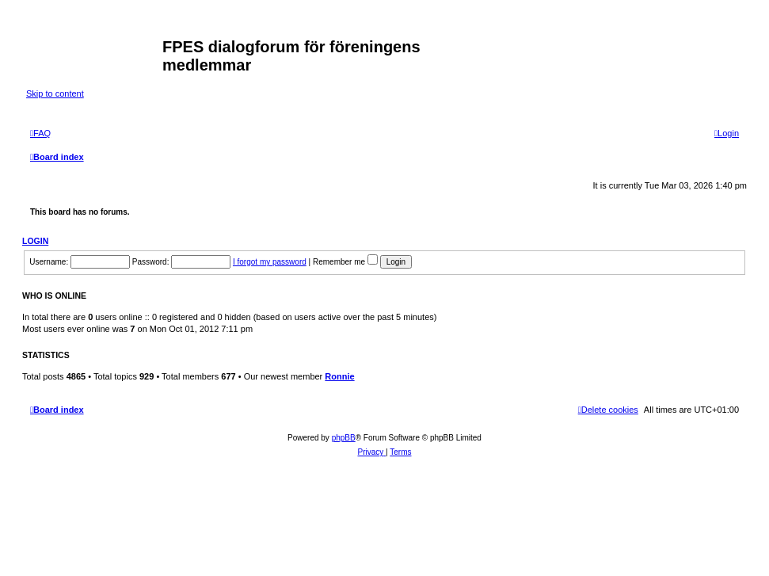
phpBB (344, 437)
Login (35, 241)
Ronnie (339, 376)
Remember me (345, 261)
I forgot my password (269, 261)
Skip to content (55, 93)
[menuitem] (40, 133)
